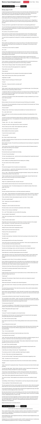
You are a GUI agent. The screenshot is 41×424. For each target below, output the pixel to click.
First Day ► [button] (23, 6)
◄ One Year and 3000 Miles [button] (8, 6)
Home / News (32, 2)
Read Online (26, 2)
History (37, 2)
